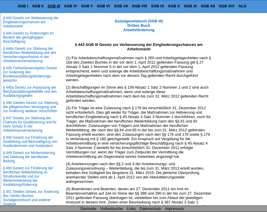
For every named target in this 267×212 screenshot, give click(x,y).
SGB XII (208, 6)
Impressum (174, 208)
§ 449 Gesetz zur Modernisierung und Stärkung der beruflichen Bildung (29, 157)
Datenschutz (150, 208)
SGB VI (103, 6)
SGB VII (121, 6)
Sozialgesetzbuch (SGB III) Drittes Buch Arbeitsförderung (139, 25)
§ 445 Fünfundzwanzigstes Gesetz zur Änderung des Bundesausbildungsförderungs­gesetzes (30, 74)
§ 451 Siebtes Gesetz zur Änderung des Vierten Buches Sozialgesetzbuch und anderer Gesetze (31, 198)
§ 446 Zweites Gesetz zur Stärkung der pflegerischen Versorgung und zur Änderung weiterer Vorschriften (30, 107)
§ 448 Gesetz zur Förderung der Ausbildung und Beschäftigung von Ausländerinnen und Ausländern (30, 141)
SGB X (174, 6)
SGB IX (157, 6)
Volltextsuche (111, 208)
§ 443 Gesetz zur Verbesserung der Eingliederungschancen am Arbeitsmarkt (31, 22)
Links (131, 208)
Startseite (88, 208)
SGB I (23, 6)
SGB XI (190, 6)
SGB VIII (139, 6)
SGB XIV (226, 6)
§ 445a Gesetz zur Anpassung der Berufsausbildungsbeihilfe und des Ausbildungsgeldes (30, 91)
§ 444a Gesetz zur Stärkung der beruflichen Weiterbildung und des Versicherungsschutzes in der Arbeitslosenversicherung (29, 55)
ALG (242, 6)
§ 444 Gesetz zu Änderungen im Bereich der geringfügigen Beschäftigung (28, 37)
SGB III (54, 6)
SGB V (87, 6)
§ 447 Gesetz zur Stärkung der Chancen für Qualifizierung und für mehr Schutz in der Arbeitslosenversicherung (30, 124)
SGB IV (70, 6)
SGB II (38, 6)
